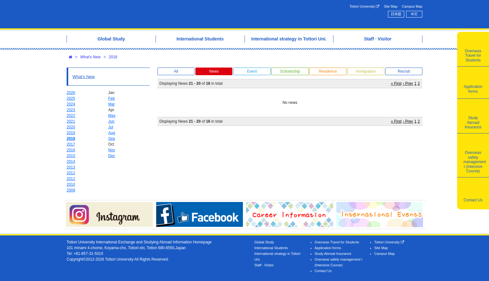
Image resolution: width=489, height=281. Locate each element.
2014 (71, 161)
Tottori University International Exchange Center (156, 14)
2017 (71, 144)
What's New (90, 57)
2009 (71, 190)
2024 (71, 104)
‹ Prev (408, 83)
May (112, 115)
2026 (71, 92)
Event (252, 71)
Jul (110, 127)
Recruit (404, 71)
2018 (113, 57)
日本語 (396, 14)
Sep (111, 138)
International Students (271, 248)
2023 (71, 110)
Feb (111, 98)
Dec (111, 156)
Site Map (391, 6)
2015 (71, 156)
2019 (71, 133)
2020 (71, 127)
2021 (71, 121)
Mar (111, 104)
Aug (111, 133)
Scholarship (290, 71)
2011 (71, 179)
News (214, 71)
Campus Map (412, 6)
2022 (71, 115)
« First (396, 83)
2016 (71, 150)
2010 (71, 184)
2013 (71, 167)
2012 (71, 173)
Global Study (264, 242)
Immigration (366, 71)
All (176, 71)
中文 (414, 14)
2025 (71, 98)
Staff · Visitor (264, 265)
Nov (111, 150)
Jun (111, 121)
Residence (328, 71)
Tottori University (364, 6)
